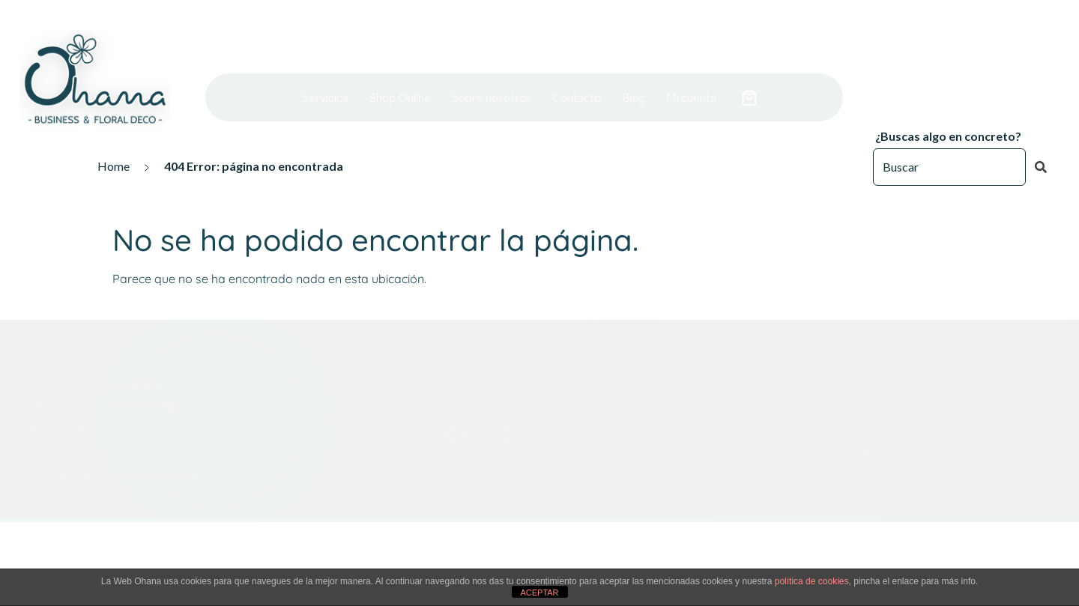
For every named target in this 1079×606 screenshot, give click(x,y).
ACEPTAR (539, 592)
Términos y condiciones (113, 433)
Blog (633, 76)
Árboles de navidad (980, 433)
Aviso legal (68, 387)
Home (113, 166)
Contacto (576, 76)
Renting (1018, 363)
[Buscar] (949, 167)
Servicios (325, 76)
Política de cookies (96, 340)
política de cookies (812, 581)
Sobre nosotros (491, 76)
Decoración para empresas (952, 410)
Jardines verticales (981, 387)
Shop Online (400, 76)
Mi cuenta (690, 76)
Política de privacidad (106, 363)
